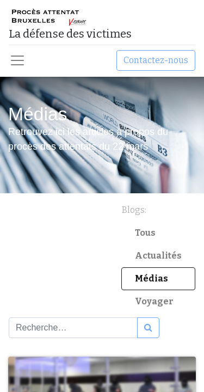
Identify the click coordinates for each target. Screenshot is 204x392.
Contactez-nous (155, 60)
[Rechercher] (148, 327)
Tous (145, 233)
